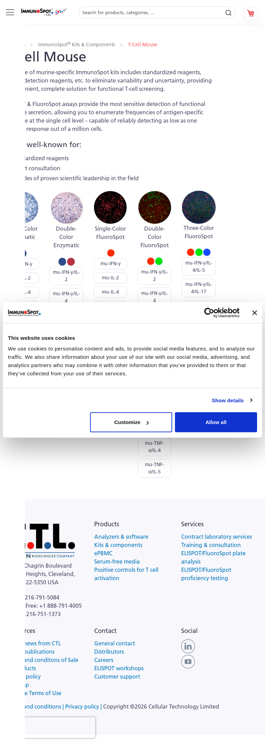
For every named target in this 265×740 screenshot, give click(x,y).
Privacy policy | (84, 706)
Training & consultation (211, 544)
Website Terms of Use (34, 693)
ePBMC (103, 553)
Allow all (215, 422)
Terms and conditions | (36, 706)
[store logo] (43, 12)
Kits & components (118, 544)
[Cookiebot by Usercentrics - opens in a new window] (209, 312)
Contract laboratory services (216, 536)
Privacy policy (24, 676)
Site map (18, 684)
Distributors (109, 651)
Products (16, 44)
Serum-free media (117, 561)
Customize (131, 422)
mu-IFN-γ (22, 264)
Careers (103, 659)
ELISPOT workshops (119, 668)
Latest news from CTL (34, 643)
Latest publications (31, 651)
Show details (228, 400)
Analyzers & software (121, 536)
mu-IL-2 (22, 278)
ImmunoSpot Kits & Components (77, 44)
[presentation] (51, 727)
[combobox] (157, 10)
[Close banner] (254, 312)
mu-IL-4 (22, 292)
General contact (114, 643)
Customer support (117, 676)
